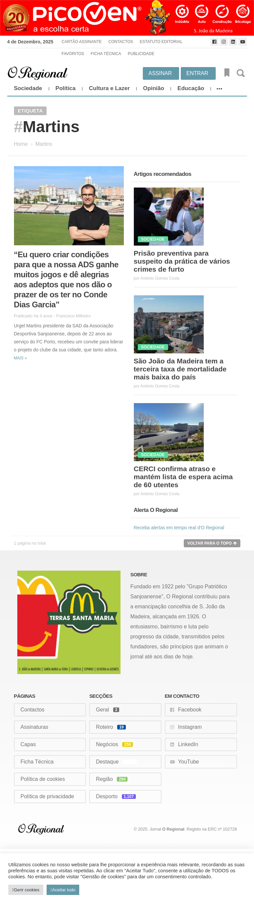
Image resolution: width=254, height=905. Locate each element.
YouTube (188, 762)
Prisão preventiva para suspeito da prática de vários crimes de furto (182, 261)
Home (21, 144)
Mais (20, 358)
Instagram (190, 727)
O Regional (173, 829)
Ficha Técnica (106, 53)
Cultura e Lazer (109, 88)
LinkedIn (188, 744)
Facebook (189, 709)
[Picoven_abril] (127, 18)
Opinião (153, 88)
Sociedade (28, 88)
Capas (28, 744)
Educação (190, 88)
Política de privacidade (47, 796)
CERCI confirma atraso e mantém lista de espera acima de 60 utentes (183, 477)
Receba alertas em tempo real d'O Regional (179, 527)
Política (66, 88)
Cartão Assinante (82, 41)
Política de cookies (43, 779)
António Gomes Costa (159, 278)
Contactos (121, 41)
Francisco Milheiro (73, 315)
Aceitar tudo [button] (63, 889)
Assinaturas (35, 727)
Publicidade (141, 53)
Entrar (197, 73)
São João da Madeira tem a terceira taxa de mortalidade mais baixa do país (180, 369)
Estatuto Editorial (161, 41)
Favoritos (73, 53)
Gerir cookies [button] (27, 889)
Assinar (160, 73)
